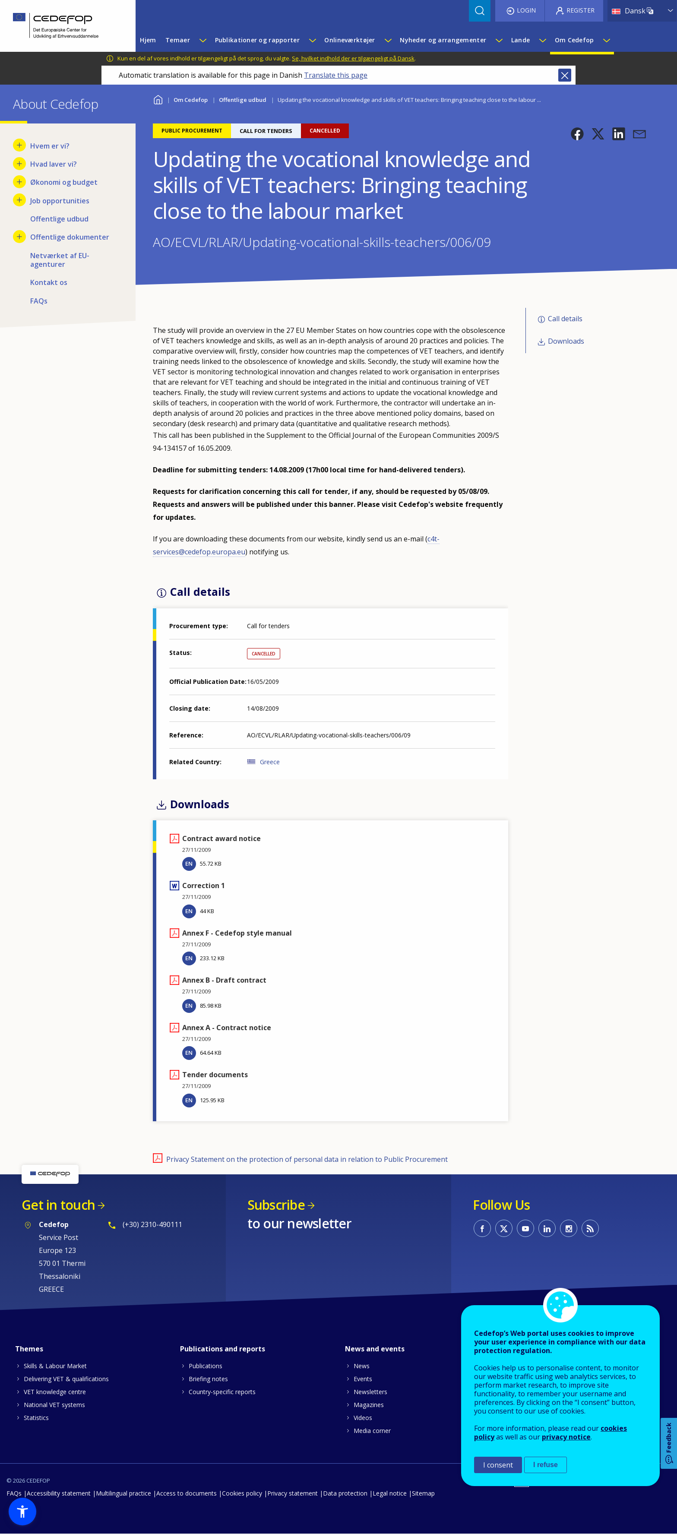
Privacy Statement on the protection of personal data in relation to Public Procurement (307, 1159)
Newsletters (370, 1392)
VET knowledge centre (55, 1392)
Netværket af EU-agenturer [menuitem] (59, 260)
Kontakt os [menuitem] (48, 282)
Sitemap (423, 1493)
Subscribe (276, 1205)
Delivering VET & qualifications (66, 1379)
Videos (363, 1418)
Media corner (372, 1430)
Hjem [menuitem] (148, 40)
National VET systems (54, 1405)
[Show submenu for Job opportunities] (19, 199)
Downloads (566, 341)
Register (580, 10)
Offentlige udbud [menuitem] (59, 219)
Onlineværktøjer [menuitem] (349, 40)
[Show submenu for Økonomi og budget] (19, 181)
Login (526, 10)
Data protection (345, 1493)
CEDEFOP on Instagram (568, 1228)
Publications (205, 1366)
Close (564, 75)
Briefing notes (208, 1379)
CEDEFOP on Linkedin (547, 1228)
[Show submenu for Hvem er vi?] (19, 145)
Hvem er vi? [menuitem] (50, 146)
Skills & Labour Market (55, 1366)
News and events (375, 1349)
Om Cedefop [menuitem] (574, 40)
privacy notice (566, 1437)
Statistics (36, 1418)
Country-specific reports (222, 1392)
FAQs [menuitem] (38, 301)
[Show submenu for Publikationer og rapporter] (312, 40)
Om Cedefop (191, 100)
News (362, 1366)
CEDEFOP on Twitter (503, 1228)
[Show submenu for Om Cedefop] (606, 40)
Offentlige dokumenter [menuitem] (69, 237)
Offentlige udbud (242, 100)
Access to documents (186, 1493)
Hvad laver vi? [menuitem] (53, 164)
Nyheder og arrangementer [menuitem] (443, 40)
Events (363, 1379)
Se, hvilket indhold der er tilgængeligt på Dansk (353, 58)
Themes (29, 1349)
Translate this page (335, 75)
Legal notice (390, 1493)
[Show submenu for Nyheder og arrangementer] (498, 40)
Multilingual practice (123, 1493)
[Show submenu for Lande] (542, 40)
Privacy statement (292, 1493)
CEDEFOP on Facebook (482, 1228)
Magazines (369, 1405)
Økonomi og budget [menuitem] (64, 182)
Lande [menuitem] (520, 40)
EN (189, 863)
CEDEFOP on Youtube (525, 1228)
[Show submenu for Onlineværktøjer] (387, 40)
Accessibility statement (59, 1493)
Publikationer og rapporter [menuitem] (257, 40)
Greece (270, 762)
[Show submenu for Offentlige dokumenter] (19, 236)
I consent (498, 1465)
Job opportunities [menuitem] (59, 201)
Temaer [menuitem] (177, 40)
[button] (577, 133)
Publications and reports (222, 1349)
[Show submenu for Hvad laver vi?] (19, 163)
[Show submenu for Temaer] (202, 40)
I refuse (545, 1464)
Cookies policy (242, 1493)
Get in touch (58, 1205)
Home (158, 98)
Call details (565, 318)
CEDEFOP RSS (590, 1228)
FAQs (14, 1493)
